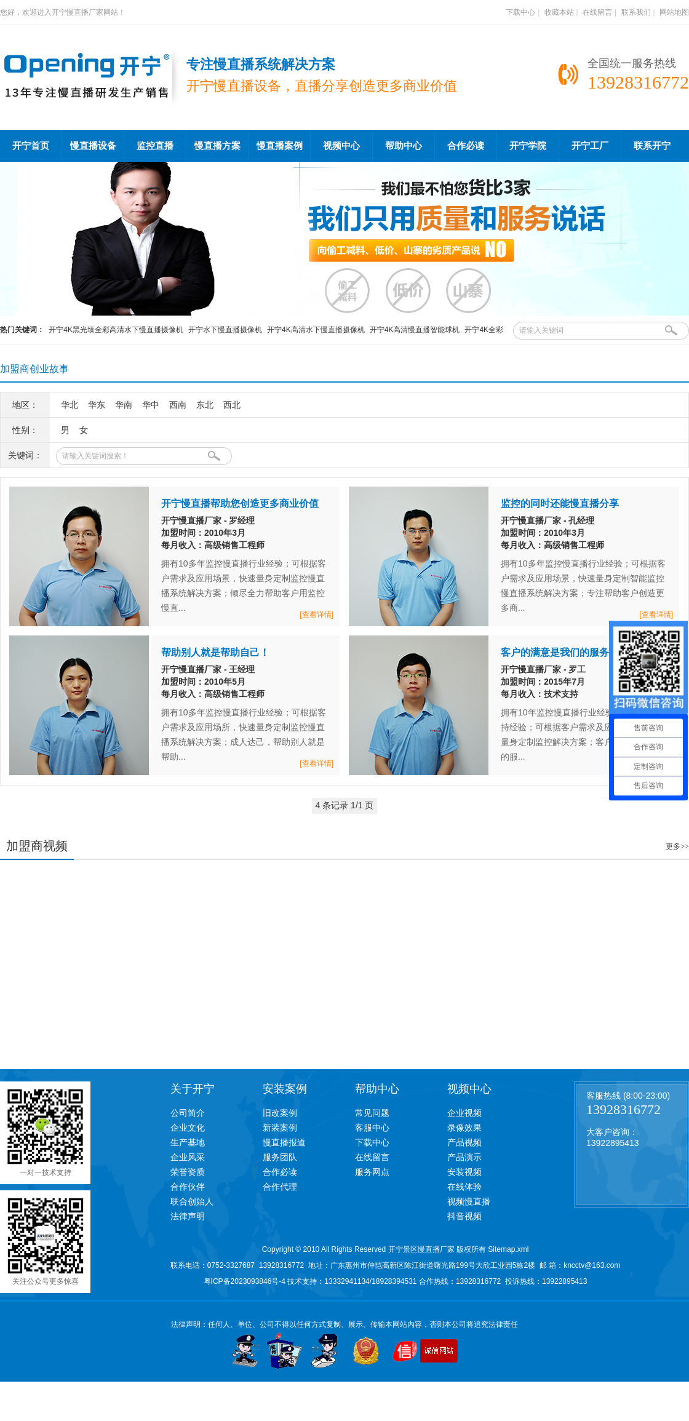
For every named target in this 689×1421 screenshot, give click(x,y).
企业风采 (187, 1157)
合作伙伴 (187, 1187)
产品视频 (464, 1142)
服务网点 (372, 1172)
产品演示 (464, 1157)
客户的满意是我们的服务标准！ (570, 652)
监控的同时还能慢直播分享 (560, 503)
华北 (69, 405)
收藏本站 (559, 12)
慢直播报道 (284, 1142)
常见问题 (372, 1113)
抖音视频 (464, 1216)
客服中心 (372, 1127)
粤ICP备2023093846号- (243, 1281)
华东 (96, 405)
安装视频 (464, 1172)
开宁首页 (30, 146)
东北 (204, 405)
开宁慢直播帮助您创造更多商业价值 (240, 503)
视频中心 (341, 146)
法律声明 (187, 1216)
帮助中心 (403, 146)
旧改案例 (280, 1113)
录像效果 (464, 1127)
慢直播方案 (217, 146)
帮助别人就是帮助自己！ (215, 652)
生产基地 (187, 1142)
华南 (123, 405)
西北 (232, 405)
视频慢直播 (468, 1201)
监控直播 (155, 146)
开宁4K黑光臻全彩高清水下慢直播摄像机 (116, 329)
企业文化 (187, 1127)
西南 (177, 405)
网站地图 (674, 12)
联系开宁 (652, 146)
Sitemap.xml (508, 1249)
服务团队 (280, 1157)
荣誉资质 (187, 1172)
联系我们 (636, 12)
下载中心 (520, 12)
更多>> (677, 846)
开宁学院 (527, 146)
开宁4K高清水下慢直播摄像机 (316, 329)
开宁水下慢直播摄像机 (225, 329)
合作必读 (465, 146)
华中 (150, 405)
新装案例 (280, 1127)
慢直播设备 (93, 146)
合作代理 (280, 1187)
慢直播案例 (280, 146)
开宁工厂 (590, 146)
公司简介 (187, 1113)
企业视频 (464, 1113)
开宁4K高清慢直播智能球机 (415, 329)
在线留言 (597, 12)
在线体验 (464, 1187)
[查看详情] (316, 614)
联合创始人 (191, 1201)
